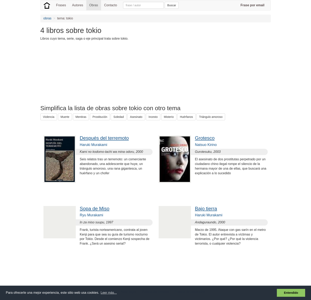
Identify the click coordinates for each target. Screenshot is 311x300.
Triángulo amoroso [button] (210, 116)
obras (47, 18)
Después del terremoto (104, 138)
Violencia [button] (49, 116)
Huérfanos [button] (186, 116)
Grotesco (205, 138)
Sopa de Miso (95, 208)
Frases (61, 5)
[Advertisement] (114, 72)
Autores (77, 5)
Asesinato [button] (136, 116)
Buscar (171, 5)
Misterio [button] (169, 116)
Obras (93, 5)
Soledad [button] (118, 116)
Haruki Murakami (93, 145)
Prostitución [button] (100, 116)
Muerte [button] (65, 116)
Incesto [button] (153, 116)
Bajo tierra (206, 208)
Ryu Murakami (91, 215)
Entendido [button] (291, 292)
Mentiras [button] (81, 116)
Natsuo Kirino (206, 145)
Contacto (110, 5)
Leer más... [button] (109, 292)
